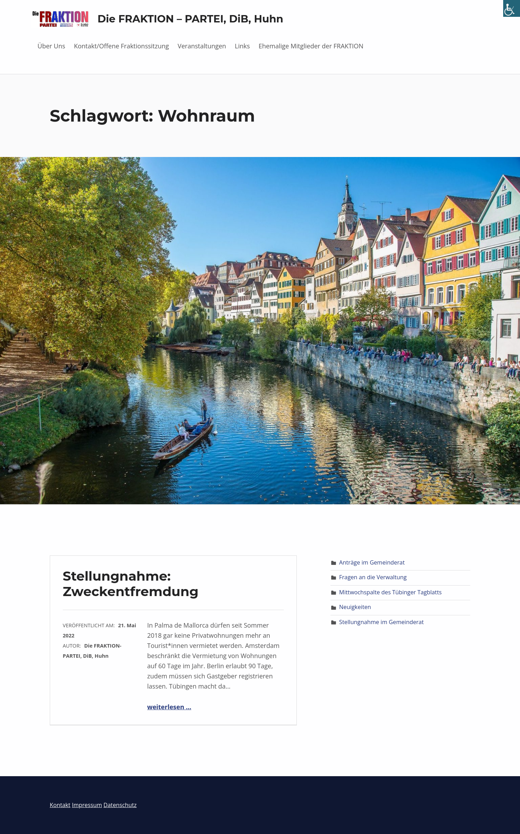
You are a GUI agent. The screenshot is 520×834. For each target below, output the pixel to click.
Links (242, 46)
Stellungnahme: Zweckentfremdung (130, 583)
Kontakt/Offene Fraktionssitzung (121, 46)
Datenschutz (120, 805)
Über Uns (51, 46)
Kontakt (60, 805)
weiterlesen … (169, 707)
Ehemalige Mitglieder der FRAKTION (311, 46)
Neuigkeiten (355, 607)
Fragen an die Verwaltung (373, 577)
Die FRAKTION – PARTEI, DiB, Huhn (190, 19)
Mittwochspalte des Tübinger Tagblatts (390, 592)
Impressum (87, 805)
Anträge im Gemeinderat (372, 562)
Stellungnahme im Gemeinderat (381, 622)
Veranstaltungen (202, 46)
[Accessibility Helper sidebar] (511, 8)
